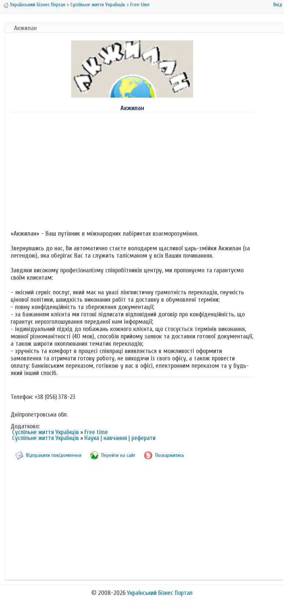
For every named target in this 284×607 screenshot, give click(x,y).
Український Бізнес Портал (37, 4)
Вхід (277, 4)
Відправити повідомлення (53, 455)
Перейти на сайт (118, 455)
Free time (140, 4)
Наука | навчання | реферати (120, 438)
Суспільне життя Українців (97, 4)
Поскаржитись (169, 455)
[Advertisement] (132, 169)
